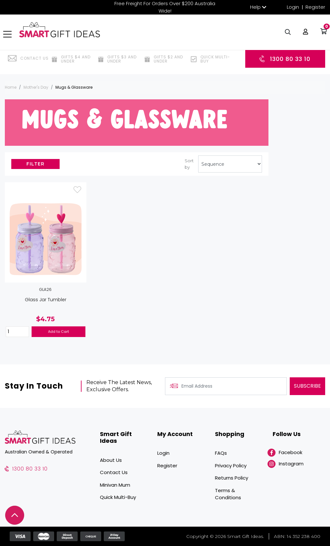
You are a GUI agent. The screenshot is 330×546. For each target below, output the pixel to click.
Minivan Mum (115, 484)
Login (293, 7)
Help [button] (255, 7)
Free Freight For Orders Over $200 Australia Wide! (164, 7)
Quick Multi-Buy (118, 497)
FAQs (221, 453)
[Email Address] (226, 386)
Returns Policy (231, 477)
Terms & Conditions (228, 494)
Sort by (189, 164)
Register (315, 7)
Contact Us (114, 472)
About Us (111, 460)
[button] (303, 35)
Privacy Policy (231, 465)
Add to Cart (58, 331)
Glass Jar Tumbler (45, 299)
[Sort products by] (230, 164)
